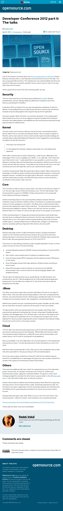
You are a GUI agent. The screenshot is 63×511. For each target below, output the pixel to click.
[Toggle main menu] (2, 2)
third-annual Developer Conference (42, 76)
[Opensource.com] (16, 8)
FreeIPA (44, 98)
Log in (53, 2)
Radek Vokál (9, 29)
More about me (25, 426)
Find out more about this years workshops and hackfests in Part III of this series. (28, 402)
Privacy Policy (42, 503)
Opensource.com (8, 475)
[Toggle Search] (60, 2)
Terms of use (53, 503)
